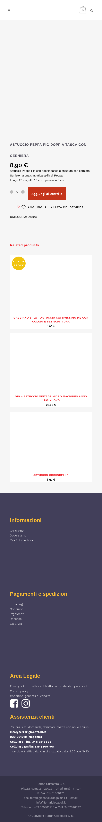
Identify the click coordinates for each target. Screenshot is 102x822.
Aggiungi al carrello (46, 194)
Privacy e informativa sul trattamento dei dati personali (48, 686)
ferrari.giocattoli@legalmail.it (48, 797)
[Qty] (17, 192)
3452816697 (72, 807)
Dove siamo (18, 535)
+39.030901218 (44, 807)
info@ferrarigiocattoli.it (28, 732)
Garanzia (16, 623)
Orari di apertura (21, 540)
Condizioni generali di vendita (30, 696)
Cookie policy (19, 691)
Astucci (33, 216)
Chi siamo (17, 530)
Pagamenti (17, 614)
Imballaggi (16, 604)
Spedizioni (17, 609)
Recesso (16, 619)
